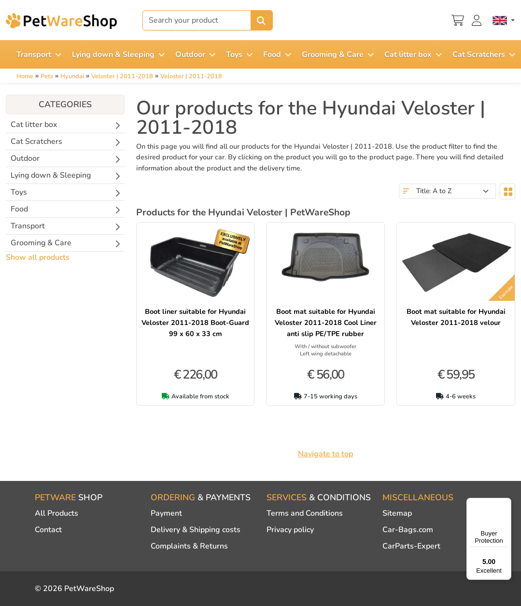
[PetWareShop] (61, 20)
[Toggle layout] (507, 191)
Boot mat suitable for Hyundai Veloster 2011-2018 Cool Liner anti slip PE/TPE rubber (326, 322)
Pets (47, 76)
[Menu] (505, 503)
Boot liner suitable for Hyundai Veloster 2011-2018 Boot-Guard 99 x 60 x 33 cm (195, 322)
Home (24, 76)
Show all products (38, 257)
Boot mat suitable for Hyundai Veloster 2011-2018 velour (456, 317)
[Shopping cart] (457, 19)
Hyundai (72, 76)
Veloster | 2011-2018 (122, 76)
